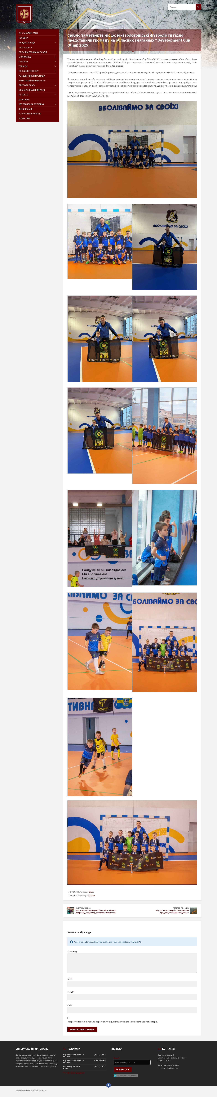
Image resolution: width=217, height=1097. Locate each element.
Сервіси (23, 66)
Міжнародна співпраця (32, 90)
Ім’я (69, 978)
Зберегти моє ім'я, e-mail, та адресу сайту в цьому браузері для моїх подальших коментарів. (112, 1021)
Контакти (24, 118)
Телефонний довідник (73, 1073)
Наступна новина (83, 908)
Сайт (69, 1005)
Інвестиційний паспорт (32, 80)
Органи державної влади (33, 52)
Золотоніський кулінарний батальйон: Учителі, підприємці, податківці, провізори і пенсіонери (96, 911)
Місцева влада (27, 42)
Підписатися (122, 1069)
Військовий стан (28, 33)
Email (70, 992)
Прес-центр (25, 47)
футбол (91, 895)
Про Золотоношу (28, 71)
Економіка (25, 56)
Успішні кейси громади (32, 75)
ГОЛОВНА (23, 37)
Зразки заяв (26, 108)
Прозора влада (27, 85)
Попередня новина (181, 908)
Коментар (72, 951)
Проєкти (24, 94)
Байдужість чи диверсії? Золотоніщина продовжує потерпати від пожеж (172, 911)
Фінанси (23, 61)
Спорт (91, 892)
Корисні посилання (30, 113)
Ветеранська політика (31, 104)
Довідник (24, 99)
